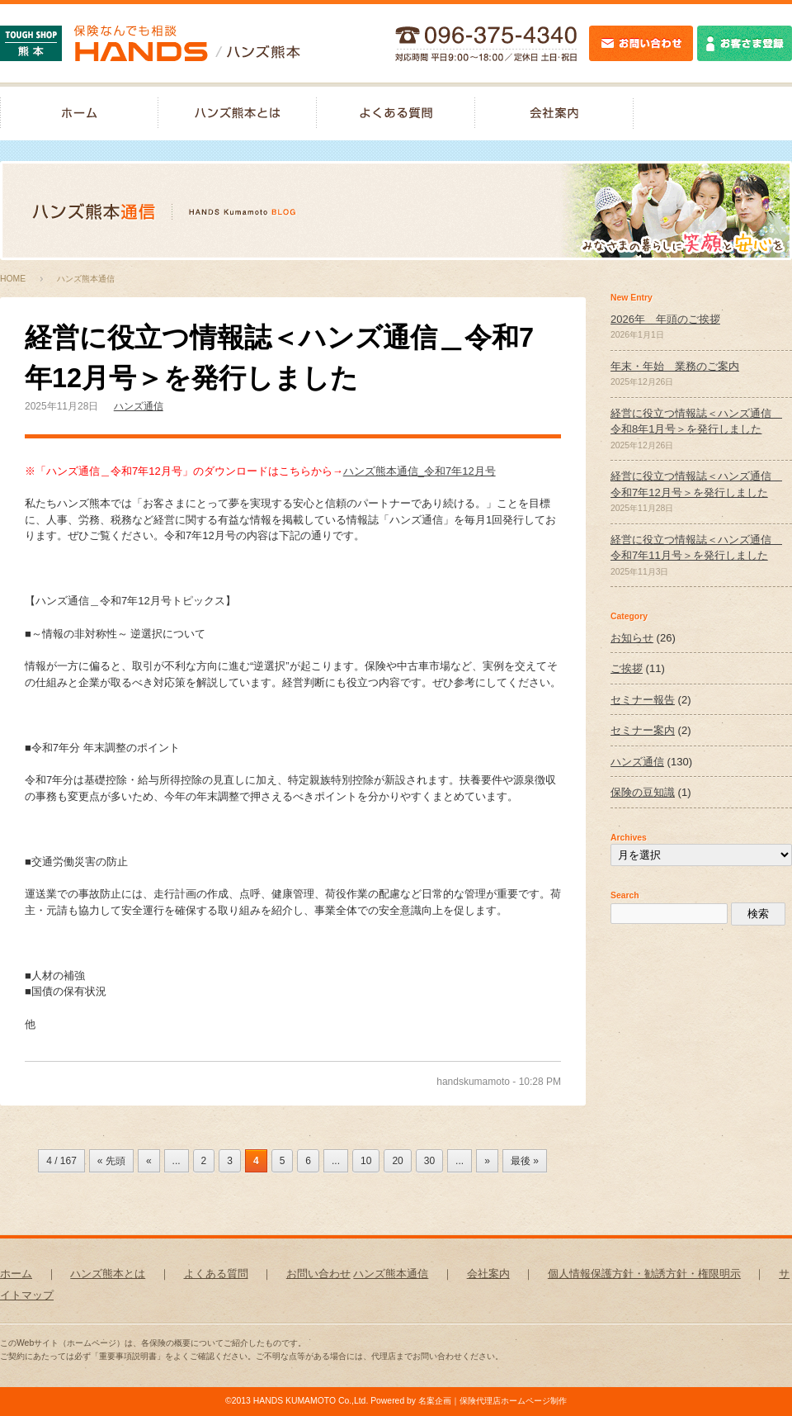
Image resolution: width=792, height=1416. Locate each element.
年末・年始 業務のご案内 (674, 366)
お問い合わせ (318, 1273)
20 (397, 1161)
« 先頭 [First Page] (111, 1161)
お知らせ (631, 638)
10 (366, 1161)
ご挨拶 (626, 668)
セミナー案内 (642, 730)
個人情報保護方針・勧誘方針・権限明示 (644, 1273)
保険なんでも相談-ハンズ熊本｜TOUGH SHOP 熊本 (150, 43)
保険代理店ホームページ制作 (513, 1400)
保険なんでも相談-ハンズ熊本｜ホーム (79, 111)
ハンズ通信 (138, 406)
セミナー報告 (642, 700)
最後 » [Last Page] (525, 1161)
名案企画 (434, 1400)
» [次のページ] (487, 1161)
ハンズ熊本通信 (390, 1273)
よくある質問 (396, 111)
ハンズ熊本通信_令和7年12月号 (419, 471)
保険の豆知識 (642, 792)
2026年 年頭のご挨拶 (665, 319)
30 (429, 1161)
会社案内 (554, 111)
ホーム (16, 1273)
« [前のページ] (149, 1161)
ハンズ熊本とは (237, 111)
